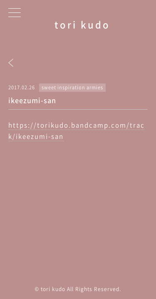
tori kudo (82, 24)
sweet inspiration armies (72, 87)
